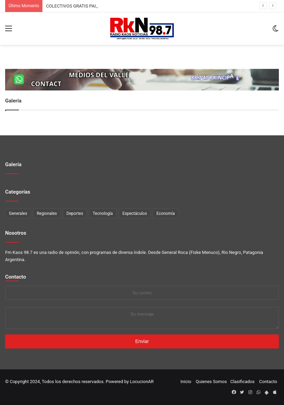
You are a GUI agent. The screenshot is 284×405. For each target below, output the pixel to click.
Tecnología (103, 213)
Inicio (186, 381)
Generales (18, 213)
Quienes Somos (211, 381)
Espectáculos (134, 213)
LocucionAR (142, 381)
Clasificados (242, 381)
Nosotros (15, 233)
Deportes (74, 213)
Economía (165, 213)
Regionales (47, 213)
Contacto (15, 277)
